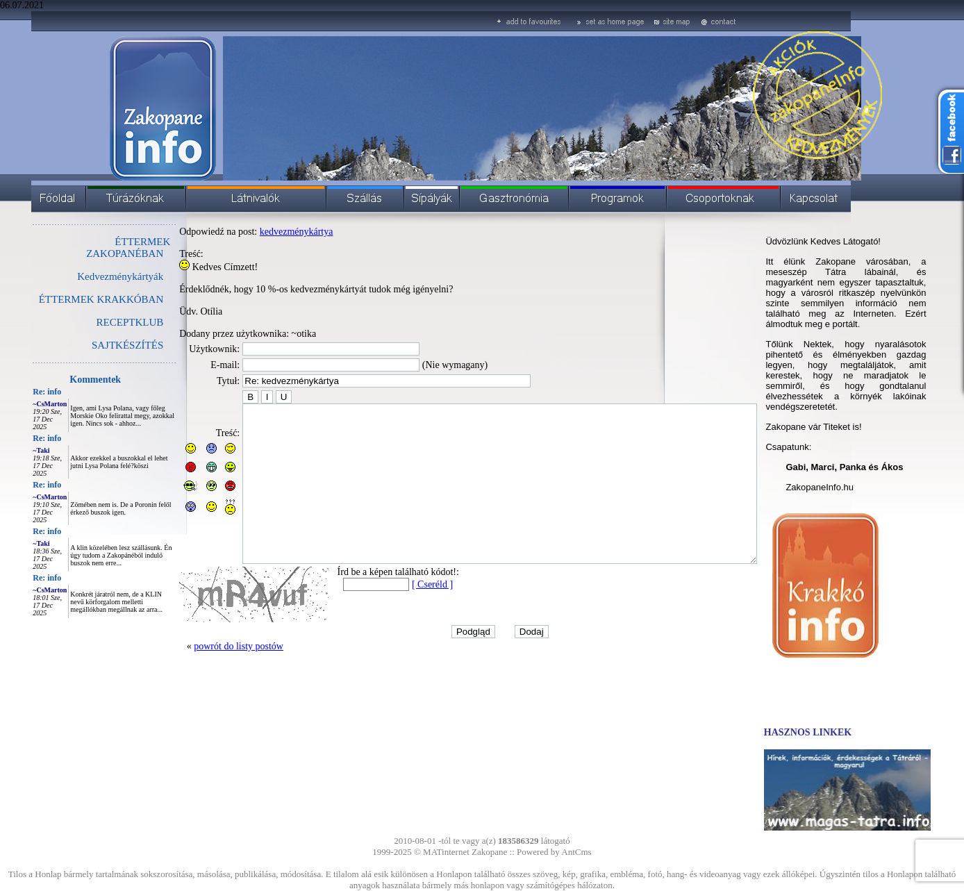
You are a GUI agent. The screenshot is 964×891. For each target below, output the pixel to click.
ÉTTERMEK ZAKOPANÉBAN (97, 247)
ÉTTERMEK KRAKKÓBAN (70, 299)
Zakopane (489, 852)
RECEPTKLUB (99, 322)
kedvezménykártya (265, 231)
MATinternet (446, 852)
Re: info (15, 392)
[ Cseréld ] (401, 615)
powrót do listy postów (207, 677)
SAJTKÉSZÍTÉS (96, 345)
